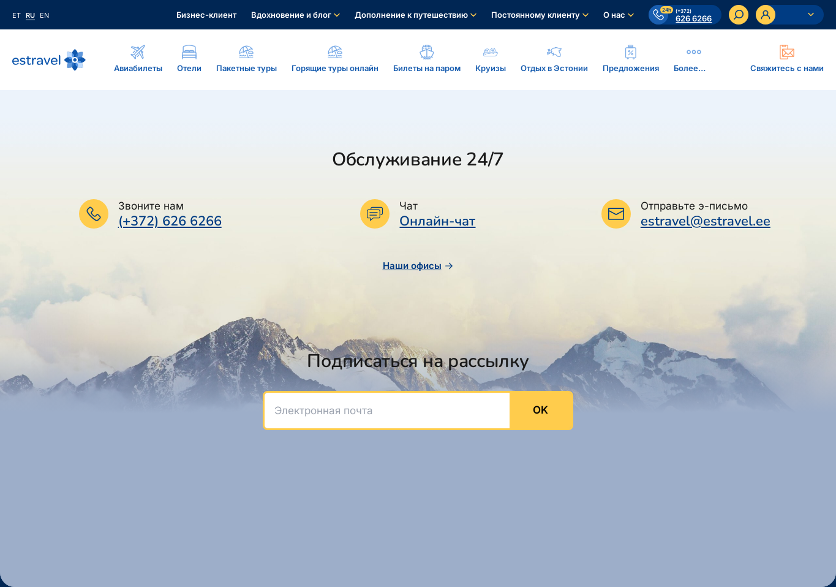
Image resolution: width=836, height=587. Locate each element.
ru (30, 15)
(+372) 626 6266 (170, 221)
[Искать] (738, 15)
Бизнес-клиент (206, 15)
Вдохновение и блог (291, 15)
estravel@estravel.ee (705, 221)
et (16, 15)
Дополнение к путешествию (411, 15)
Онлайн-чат (437, 221)
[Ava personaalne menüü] (790, 15)
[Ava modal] (787, 59)
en (44, 15)
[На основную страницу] (49, 60)
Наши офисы (418, 265)
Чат (408, 206)
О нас (614, 15)
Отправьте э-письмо (694, 206)
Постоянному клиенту (535, 15)
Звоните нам (151, 206)
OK (540, 410)
